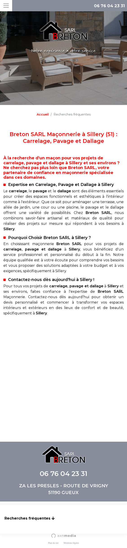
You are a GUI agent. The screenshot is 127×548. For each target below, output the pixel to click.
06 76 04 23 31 (109, 5)
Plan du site (53, 543)
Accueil (43, 114)
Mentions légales (71, 543)
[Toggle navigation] (6, 5)
